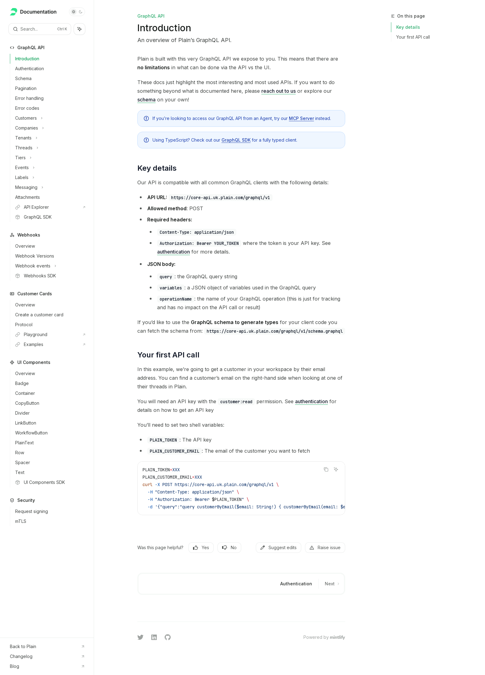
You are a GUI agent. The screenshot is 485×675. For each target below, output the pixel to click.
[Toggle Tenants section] (49, 138)
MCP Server (301, 118)
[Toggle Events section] (49, 168)
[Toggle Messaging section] (49, 187)
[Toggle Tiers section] (49, 158)
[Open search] (40, 29)
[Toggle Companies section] (49, 128)
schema (146, 99)
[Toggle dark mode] (77, 11)
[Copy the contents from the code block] (326, 469)
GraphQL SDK (236, 140)
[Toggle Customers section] (49, 118)
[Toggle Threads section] (49, 148)
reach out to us (278, 91)
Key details (408, 27)
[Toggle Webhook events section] (49, 266)
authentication (173, 252)
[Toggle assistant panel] (79, 29)
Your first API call (413, 37)
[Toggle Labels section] (49, 177)
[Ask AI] (336, 469)
